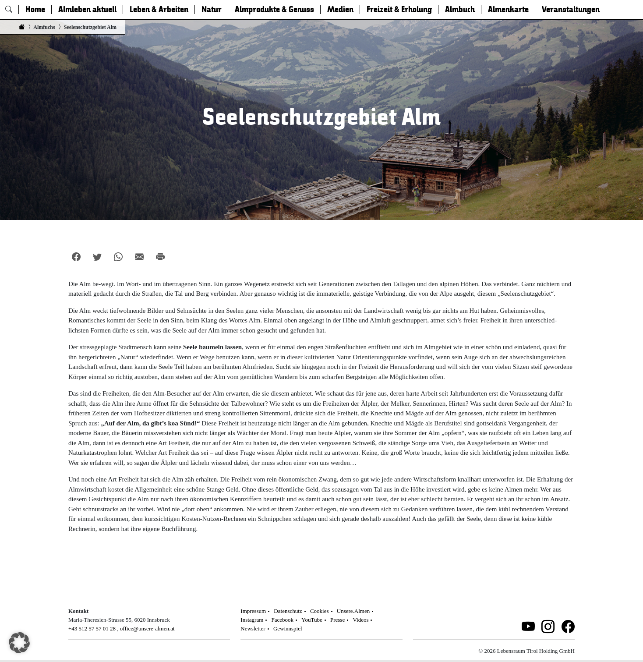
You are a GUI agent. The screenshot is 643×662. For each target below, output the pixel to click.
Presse (337, 619)
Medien (340, 9)
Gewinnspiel (287, 628)
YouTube (311, 619)
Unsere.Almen (353, 611)
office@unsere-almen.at (147, 628)
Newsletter (252, 628)
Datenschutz (288, 611)
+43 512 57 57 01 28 (92, 628)
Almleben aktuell (87, 9)
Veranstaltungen (571, 9)
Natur (211, 9)
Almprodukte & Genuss (274, 9)
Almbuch (460, 9)
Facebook (283, 619)
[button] (19, 642)
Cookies (319, 611)
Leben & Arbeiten (159, 9)
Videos (360, 619)
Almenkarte (508, 9)
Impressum (253, 611)
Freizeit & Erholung (399, 9)
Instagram (251, 619)
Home (35, 9)
